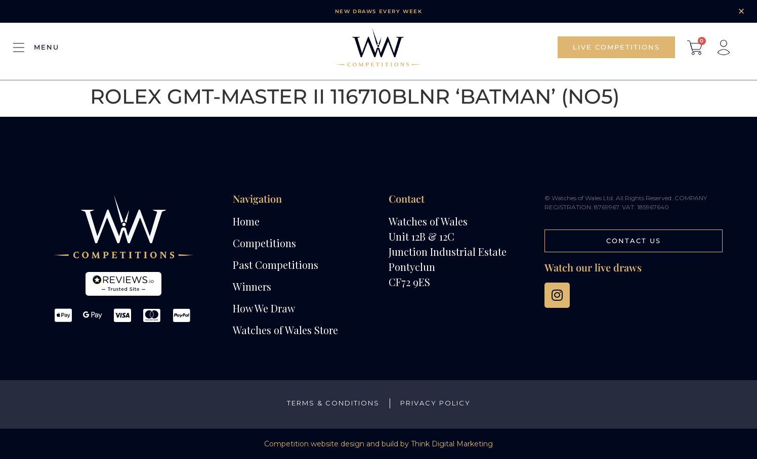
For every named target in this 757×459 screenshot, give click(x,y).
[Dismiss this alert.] (741, 11)
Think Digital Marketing (452, 443)
